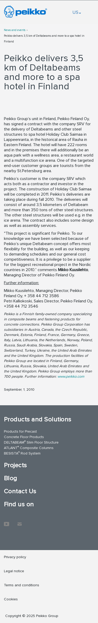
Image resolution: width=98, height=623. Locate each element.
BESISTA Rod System (22, 453)
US (76, 12)
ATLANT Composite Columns (29, 447)
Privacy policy (15, 557)
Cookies (11, 599)
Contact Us (20, 491)
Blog (10, 478)
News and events (14, 30)
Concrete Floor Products (24, 437)
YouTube (6, 521)
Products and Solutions (37, 419)
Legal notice (14, 571)
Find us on (19, 504)
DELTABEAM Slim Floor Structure (31, 442)
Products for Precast (20, 431)
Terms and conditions (21, 585)
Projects (15, 465)
